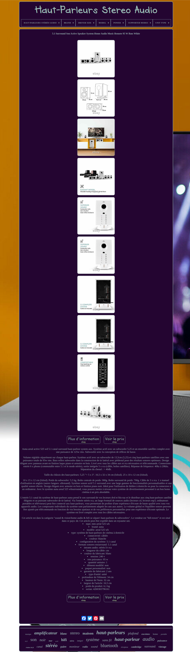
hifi (64, 640)
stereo (75, 633)
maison (88, 633)
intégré (80, 641)
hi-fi (26, 641)
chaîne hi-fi (30, 647)
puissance (162, 640)
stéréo (52, 645)
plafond (133, 633)
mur (50, 641)
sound (94, 646)
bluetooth (109, 645)
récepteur (124, 647)
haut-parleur (127, 639)
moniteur (74, 646)
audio (149, 639)
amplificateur (45, 633)
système (92, 639)
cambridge (136, 647)
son (33, 639)
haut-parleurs (110, 632)
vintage (162, 646)
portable (164, 634)
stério (72, 641)
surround (150, 646)
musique (28, 634)
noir (43, 640)
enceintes (145, 634)
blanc (63, 633)
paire (63, 646)
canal (40, 646)
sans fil (107, 640)
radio (85, 646)
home (155, 634)
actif (56, 641)
